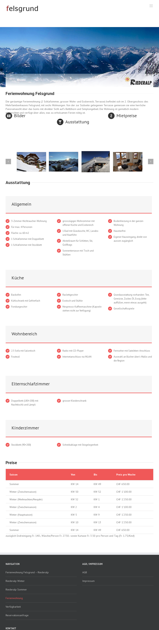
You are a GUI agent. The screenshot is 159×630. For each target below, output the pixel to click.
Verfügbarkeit (13, 606)
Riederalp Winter (15, 581)
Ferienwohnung (14, 598)
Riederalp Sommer (16, 589)
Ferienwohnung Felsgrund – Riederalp (27, 572)
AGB (84, 572)
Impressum (88, 581)
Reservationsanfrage (17, 615)
